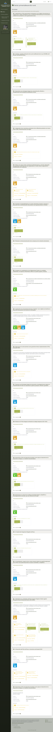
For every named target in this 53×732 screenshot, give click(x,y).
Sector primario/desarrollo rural (31, 26)
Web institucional (49, 722)
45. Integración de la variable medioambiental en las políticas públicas (38, 278)
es (43, 1)
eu (45, 1)
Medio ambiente (28, 283)
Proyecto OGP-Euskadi (31, 730)
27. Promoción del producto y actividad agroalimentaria (36, 22)
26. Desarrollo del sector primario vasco (34, 62)
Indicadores (15, 36)
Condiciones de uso (17, 726)
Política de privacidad (17, 727)
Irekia (47, 721)
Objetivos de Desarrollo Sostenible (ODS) (20, 29)
